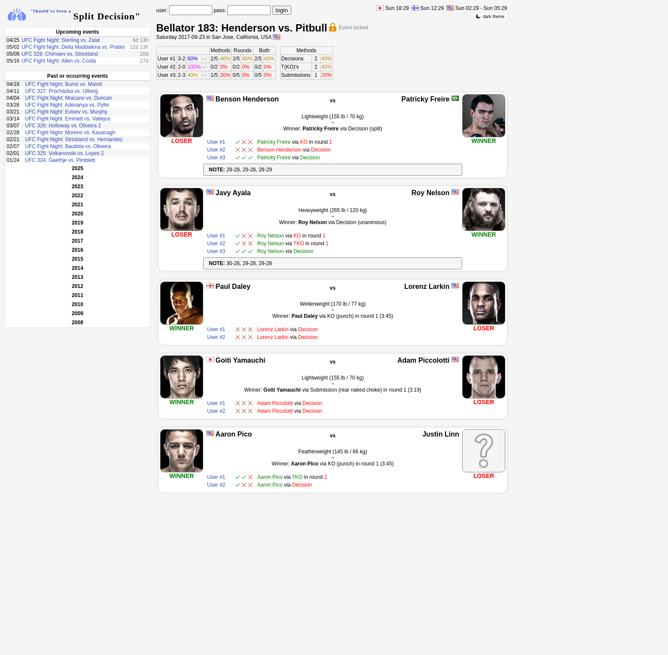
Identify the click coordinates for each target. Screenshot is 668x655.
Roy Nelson (431, 192)
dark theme (490, 16)
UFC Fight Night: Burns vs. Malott (63, 84)
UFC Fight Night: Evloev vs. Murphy (66, 112)
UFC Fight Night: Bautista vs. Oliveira (68, 146)
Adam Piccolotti (423, 360)
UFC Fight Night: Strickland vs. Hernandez (74, 139)
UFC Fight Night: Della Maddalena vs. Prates (73, 47)
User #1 (167, 59)
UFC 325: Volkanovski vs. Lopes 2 (64, 153)
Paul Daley (232, 286)
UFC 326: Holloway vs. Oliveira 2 (63, 126)
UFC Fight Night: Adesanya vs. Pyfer (67, 105)
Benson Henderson (247, 99)
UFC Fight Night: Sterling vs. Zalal (61, 40)
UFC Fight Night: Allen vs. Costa (59, 61)
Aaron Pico (233, 434)
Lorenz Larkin (427, 286)
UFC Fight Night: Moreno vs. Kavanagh (70, 133)
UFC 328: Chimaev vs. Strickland (60, 54)
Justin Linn (440, 434)
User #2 (167, 67)
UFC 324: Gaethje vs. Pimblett (60, 160)
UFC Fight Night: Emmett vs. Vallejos (67, 119)
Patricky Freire (425, 99)
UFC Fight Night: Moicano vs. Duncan (68, 98)
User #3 (167, 75)
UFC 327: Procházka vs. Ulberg (61, 91)
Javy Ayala (233, 192)
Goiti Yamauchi (240, 360)
